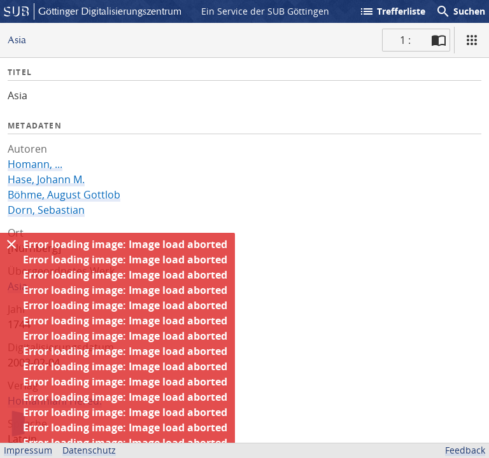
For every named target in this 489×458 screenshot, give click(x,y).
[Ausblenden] (11, 244)
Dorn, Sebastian (46, 210)
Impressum (28, 450)
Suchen (460, 11)
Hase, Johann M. (46, 179)
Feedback (465, 450)
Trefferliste (392, 11)
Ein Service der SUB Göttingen (265, 11)
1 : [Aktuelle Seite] (405, 40)
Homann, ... (35, 164)
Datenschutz (89, 450)
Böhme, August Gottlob (64, 195)
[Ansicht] (471, 40)
